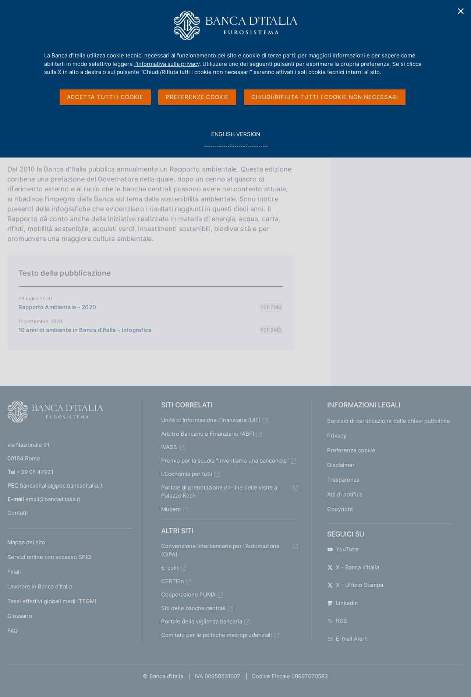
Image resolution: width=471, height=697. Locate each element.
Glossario (19, 615)
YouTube (343, 549)
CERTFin (172, 581)
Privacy (336, 435)
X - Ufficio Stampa (355, 584)
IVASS (169, 446)
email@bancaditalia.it (52, 499)
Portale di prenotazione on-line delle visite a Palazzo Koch (219, 491)
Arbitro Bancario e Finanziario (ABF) (207, 433)
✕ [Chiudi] (461, 11)
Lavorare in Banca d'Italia (39, 586)
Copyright (340, 509)
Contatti (17, 512)
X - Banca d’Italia (353, 567)
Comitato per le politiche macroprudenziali (216, 634)
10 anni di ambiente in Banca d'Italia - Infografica (85, 329)
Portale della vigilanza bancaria (201, 621)
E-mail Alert (347, 638)
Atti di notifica (344, 494)
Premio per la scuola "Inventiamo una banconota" (225, 460)
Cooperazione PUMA (188, 594)
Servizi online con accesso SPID (49, 556)
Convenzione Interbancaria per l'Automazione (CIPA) (220, 550)
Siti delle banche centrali (193, 608)
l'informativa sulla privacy (166, 63)
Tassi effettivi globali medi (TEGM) (51, 601)
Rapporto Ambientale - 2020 (57, 307)
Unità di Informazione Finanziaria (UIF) (211, 420)
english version (235, 138)
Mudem (171, 509)
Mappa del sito (26, 542)
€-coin (169, 567)
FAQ (12, 630)
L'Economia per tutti (186, 473)
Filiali (14, 571)
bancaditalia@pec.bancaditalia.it (61, 485)
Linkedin (342, 602)
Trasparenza (343, 479)
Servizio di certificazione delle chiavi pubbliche (388, 420)
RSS (337, 620)
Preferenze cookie (351, 450)
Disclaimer (341, 464)
